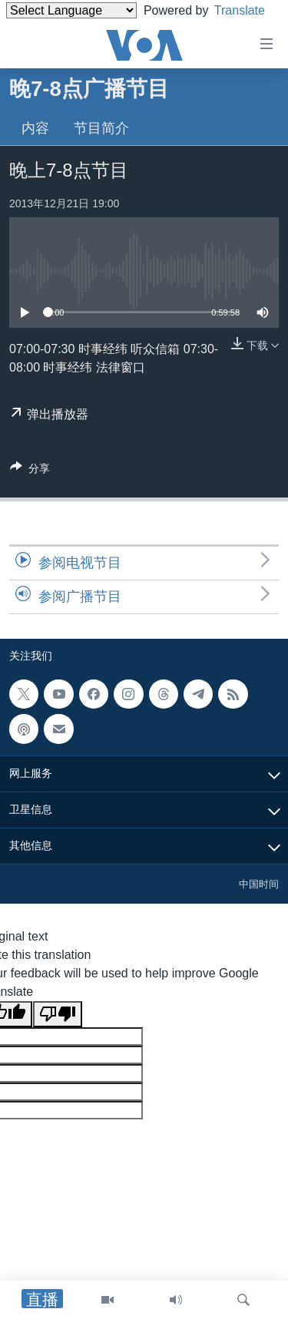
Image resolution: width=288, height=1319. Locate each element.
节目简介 (101, 128)
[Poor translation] (57, 1014)
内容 (35, 128)
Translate (45, 29)
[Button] (30, 471)
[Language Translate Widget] (71, 10)
